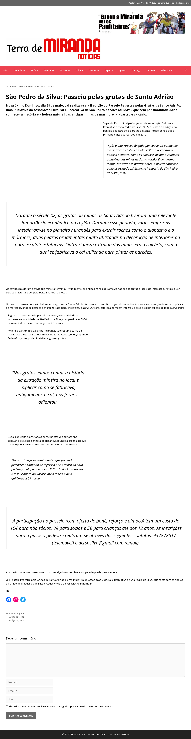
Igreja (122, 70)
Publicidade (166, 70)
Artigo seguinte (17, 620)
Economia (49, 70)
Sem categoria (16, 613)
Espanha (109, 70)
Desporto (94, 70)
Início (5, 70)
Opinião (151, 70)
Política (34, 70)
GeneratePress (121, 734)
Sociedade (19, 70)
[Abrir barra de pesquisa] (186, 70)
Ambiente (65, 70)
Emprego (136, 70)
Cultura (79, 70)
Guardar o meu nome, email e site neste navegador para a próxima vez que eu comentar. (61, 706)
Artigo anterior (16, 616)
